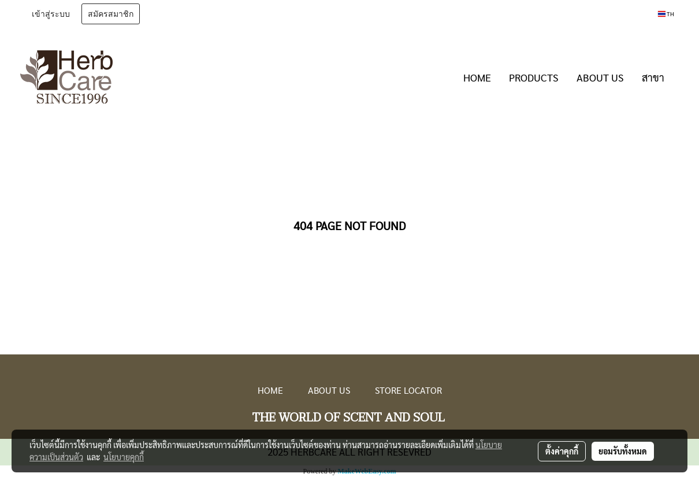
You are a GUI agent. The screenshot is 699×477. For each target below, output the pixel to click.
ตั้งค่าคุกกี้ (561, 451)
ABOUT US (600, 77)
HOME (477, 77)
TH (666, 13)
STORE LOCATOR (408, 390)
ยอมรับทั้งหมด (622, 451)
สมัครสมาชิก (110, 14)
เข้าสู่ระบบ (51, 14)
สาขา (653, 77)
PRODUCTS (534, 77)
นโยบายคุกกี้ (123, 457)
